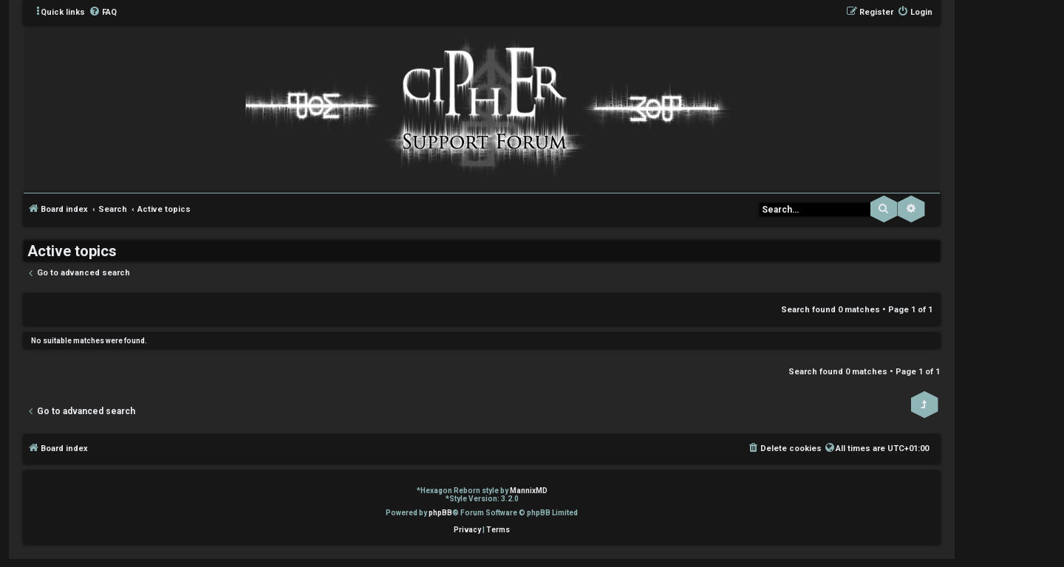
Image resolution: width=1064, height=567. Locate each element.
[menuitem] (103, 12)
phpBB (440, 513)
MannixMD (529, 491)
